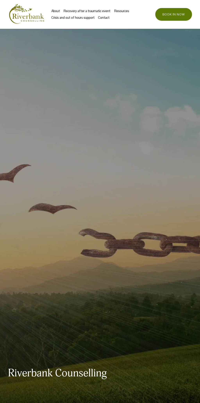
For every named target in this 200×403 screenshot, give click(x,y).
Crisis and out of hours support (73, 17)
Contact (104, 17)
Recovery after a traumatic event (86, 11)
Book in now (173, 14)
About (55, 11)
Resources (121, 11)
